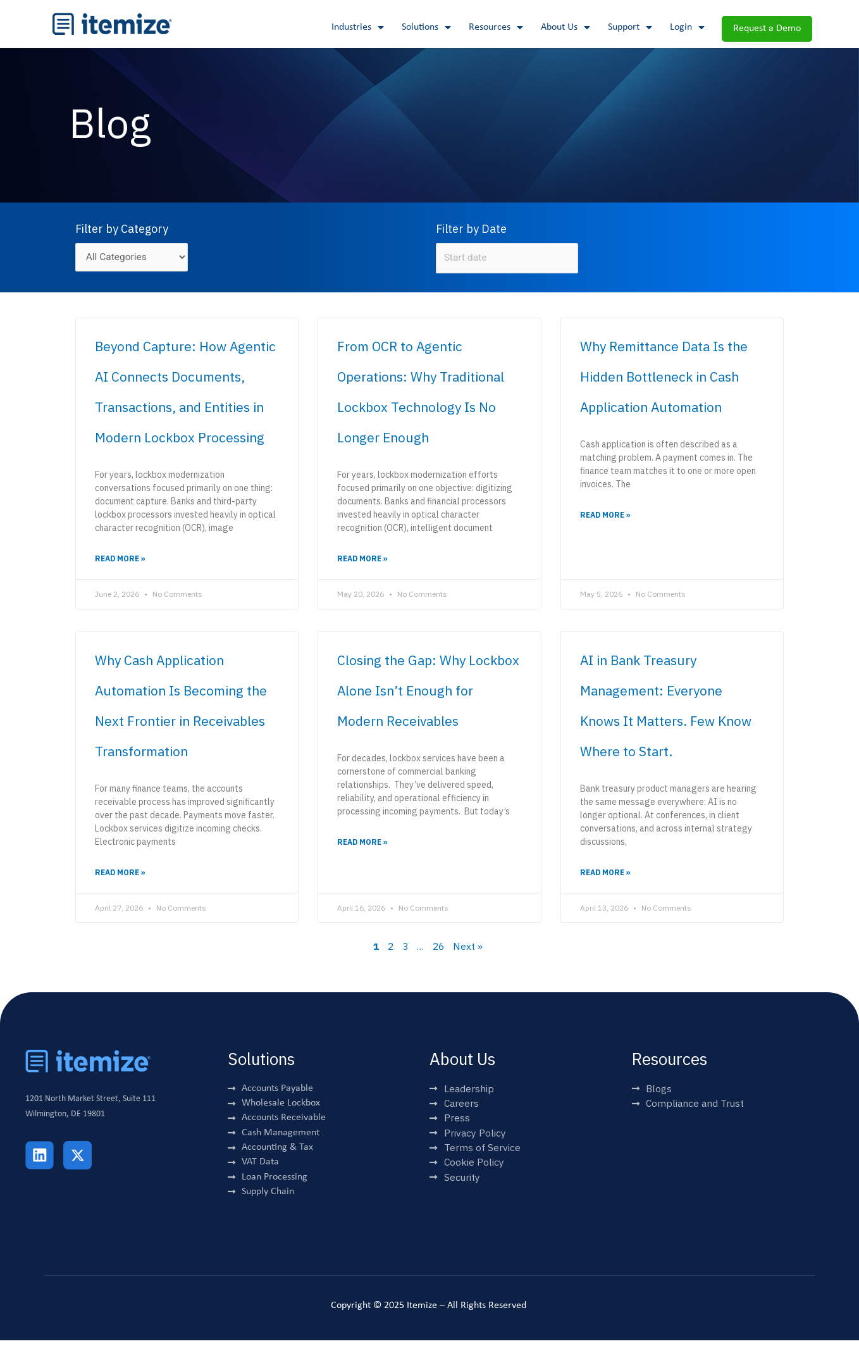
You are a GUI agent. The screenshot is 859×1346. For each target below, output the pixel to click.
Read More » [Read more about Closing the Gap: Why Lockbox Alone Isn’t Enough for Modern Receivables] (362, 844)
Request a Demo (767, 28)
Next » (470, 948)
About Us (565, 27)
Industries (357, 27)
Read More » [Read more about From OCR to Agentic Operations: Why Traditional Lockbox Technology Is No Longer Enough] (362, 560)
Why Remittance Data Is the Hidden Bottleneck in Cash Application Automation (664, 378)
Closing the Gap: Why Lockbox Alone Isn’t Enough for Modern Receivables (428, 691)
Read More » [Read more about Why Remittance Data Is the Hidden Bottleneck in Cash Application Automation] (605, 516)
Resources (496, 27)
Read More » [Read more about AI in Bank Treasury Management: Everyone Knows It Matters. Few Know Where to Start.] (605, 874)
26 (439, 948)
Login (687, 27)
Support (630, 27)
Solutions (426, 27)
